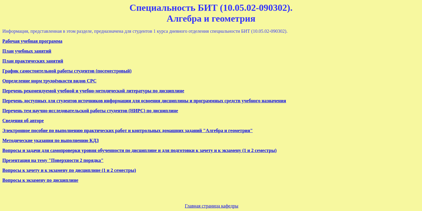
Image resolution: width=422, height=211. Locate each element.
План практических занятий (32, 60)
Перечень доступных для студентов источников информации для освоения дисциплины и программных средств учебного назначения (144, 100)
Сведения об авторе (23, 120)
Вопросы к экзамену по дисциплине (40, 180)
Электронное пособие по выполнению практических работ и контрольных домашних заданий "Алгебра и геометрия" (127, 130)
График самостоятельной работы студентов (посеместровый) (67, 70)
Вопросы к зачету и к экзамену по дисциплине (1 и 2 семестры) (69, 170)
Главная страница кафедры (212, 205)
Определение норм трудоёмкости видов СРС (49, 80)
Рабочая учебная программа (32, 41)
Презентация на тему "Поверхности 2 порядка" (52, 160)
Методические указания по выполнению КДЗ (50, 140)
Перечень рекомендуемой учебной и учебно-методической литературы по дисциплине (93, 90)
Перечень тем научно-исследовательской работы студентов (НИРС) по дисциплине (90, 110)
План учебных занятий (26, 51)
